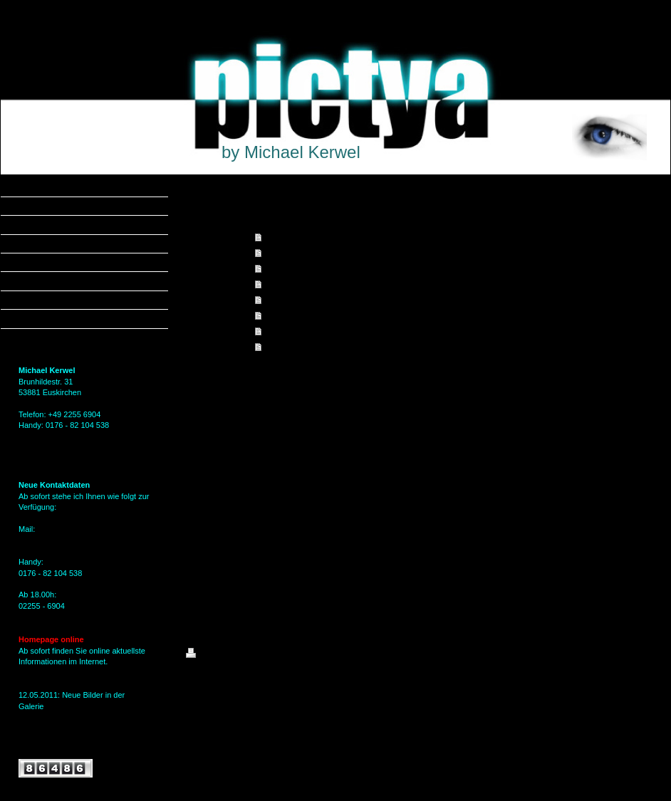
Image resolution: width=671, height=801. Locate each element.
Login (646, 653)
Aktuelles (281, 284)
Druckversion (217, 655)
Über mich (283, 299)
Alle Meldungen (46, 746)
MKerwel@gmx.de (51, 539)
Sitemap (267, 655)
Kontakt (278, 315)
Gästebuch (284, 331)
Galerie (277, 268)
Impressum (285, 346)
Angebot (280, 252)
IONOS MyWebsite (318, 688)
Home (275, 237)
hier (25, 717)
